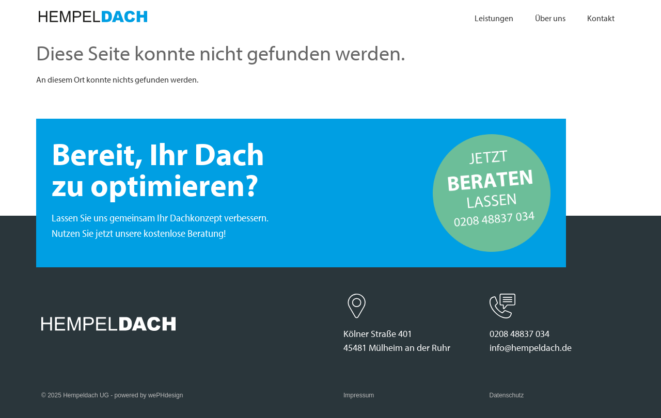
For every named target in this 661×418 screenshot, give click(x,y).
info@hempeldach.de (531, 347)
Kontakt (601, 18)
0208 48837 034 (519, 334)
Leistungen (494, 18)
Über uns (550, 18)
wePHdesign (165, 395)
